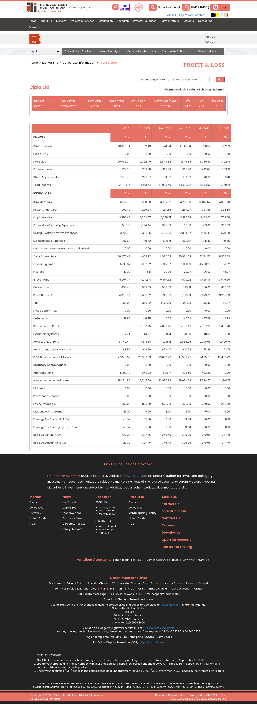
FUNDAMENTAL (104, 536)
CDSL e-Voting (181, 604)
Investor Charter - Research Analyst (185, 598)
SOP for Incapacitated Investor (160, 609)
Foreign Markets (72, 544)
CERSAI (198, 604)
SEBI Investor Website (123, 609)
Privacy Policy (75, 598)
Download (131, 491)
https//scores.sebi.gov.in (158, 643)
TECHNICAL (102, 517)
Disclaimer (55, 598)
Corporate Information (79, 63)
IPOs (32, 539)
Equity (33, 517)
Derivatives (36, 523)
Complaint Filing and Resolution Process (128, 615)
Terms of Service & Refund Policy (75, 604)
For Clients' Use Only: (93, 575)
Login (224, 7)
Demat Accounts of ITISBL (163, 575)
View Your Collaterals (196, 575)
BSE (34, 41)
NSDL (131, 604)
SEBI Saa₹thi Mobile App (92, 609)
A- (176, 15)
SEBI (121, 604)
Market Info (50, 63)
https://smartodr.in (152, 657)
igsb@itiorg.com (171, 620)
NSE (34, 36)
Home (33, 63)
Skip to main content (192, 15)
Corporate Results (73, 539)
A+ (168, 15)
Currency (35, 528)
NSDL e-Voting (158, 604)
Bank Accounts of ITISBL (128, 575)
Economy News (72, 528)
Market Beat (69, 523)
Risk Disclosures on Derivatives (128, 479)
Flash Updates (124, 7)
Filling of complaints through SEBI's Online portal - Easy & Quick (128, 652)
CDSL (141, 604)
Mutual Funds (37, 534)
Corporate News (72, 534)
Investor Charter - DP (101, 598)
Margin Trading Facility (142, 528)
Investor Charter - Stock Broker (139, 598)
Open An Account (169, 7)
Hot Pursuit (69, 517)
